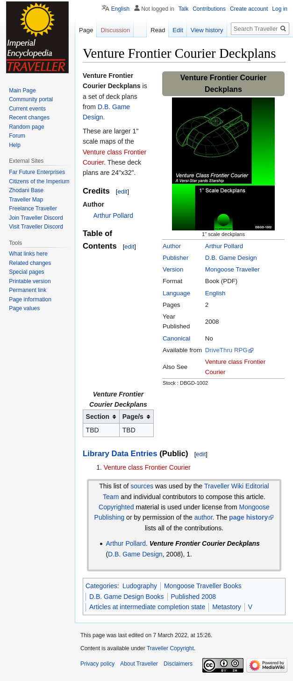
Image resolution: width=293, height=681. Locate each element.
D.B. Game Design (231, 257)
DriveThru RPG (226, 350)
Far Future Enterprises (37, 172)
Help (15, 145)
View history (207, 30)
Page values (24, 308)
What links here (28, 253)
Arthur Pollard (224, 246)
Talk (183, 9)
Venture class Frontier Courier (147, 467)
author (203, 517)
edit (122, 191)
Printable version (29, 281)
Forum (17, 135)
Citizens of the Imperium (39, 181)
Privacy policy (97, 663)
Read (157, 30)
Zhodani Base (26, 190)
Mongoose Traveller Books (203, 586)
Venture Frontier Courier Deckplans (205, 543)
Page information (30, 299)
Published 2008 (193, 596)
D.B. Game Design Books (126, 596)
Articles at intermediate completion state (147, 607)
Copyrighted (116, 507)
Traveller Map (26, 199)
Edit (177, 30)
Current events (27, 108)
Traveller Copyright (170, 648)
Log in (279, 9)
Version (173, 269)
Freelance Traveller (33, 208)
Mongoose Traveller (232, 269)
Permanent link (27, 290)
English (215, 293)
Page (86, 30)
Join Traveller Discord (36, 218)
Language (176, 293)
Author (172, 246)
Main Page (22, 90)
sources (141, 486)
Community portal (31, 99)
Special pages (26, 272)
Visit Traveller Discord (36, 226)
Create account (249, 9)
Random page (26, 127)
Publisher (175, 257)
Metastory (226, 607)
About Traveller (139, 663)
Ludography (139, 586)
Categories (101, 586)
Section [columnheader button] (98, 416)
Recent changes (29, 117)
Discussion (115, 30)
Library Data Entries (120, 453)
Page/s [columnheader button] (132, 416)
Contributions (209, 9)
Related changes (30, 263)
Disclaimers (178, 663)
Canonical (176, 338)
